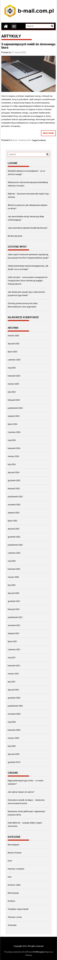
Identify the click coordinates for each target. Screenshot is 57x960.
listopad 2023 (14, 488)
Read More (48, 133)
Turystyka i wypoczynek (18, 909)
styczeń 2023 (13, 529)
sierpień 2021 (13, 633)
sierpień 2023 (13, 513)
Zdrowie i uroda (15, 917)
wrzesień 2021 (14, 625)
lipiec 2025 (12, 352)
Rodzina (11, 901)
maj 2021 (12, 657)
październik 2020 (15, 706)
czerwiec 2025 (14, 360)
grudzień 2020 (14, 698)
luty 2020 (12, 746)
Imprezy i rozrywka (16, 869)
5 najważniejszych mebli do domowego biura (28, 45)
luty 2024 (12, 464)
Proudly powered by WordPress (18, 952)
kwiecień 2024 (14, 448)
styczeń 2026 (13, 343)
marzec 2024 (13, 456)
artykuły (42, 140)
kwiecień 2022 (14, 569)
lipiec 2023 (12, 521)
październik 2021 (15, 617)
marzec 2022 (13, 577)
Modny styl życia (15, 236)
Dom (29, 140)
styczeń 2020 (13, 754)
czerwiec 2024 (14, 432)
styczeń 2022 (13, 593)
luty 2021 (12, 682)
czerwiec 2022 (14, 553)
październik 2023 (15, 496)
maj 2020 (12, 722)
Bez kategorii (13, 845)
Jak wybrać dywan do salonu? (21, 792)
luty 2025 (12, 392)
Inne (9, 877)
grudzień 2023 (14, 480)
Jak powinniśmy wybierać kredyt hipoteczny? (28, 228)
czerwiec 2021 (14, 649)
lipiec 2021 (12, 641)
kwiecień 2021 (14, 665)
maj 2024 (12, 440)
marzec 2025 (13, 384)
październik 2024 (15, 408)
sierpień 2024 (13, 416)
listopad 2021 (14, 609)
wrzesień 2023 (14, 504)
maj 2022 (12, 561)
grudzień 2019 (14, 762)
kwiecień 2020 (14, 730)
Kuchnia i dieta (14, 885)
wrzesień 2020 (14, 714)
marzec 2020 (13, 738)
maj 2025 (12, 368)
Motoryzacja (13, 893)
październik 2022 (15, 545)
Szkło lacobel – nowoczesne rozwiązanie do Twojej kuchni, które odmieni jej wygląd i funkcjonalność (28, 280)
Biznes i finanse (18, 140)
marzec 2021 (13, 674)
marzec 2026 (13, 335)
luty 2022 (12, 585)
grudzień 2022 (14, 537)
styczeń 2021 (13, 690)
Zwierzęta (12, 925)
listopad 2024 (14, 400)
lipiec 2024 (12, 424)
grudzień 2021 (14, 601)
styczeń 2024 (13, 472)
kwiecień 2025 (14, 376)
